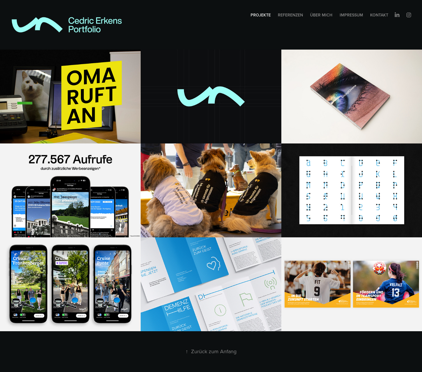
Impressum (351, 15)
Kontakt (379, 15)
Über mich (321, 15)
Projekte (261, 15)
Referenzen (290, 15)
